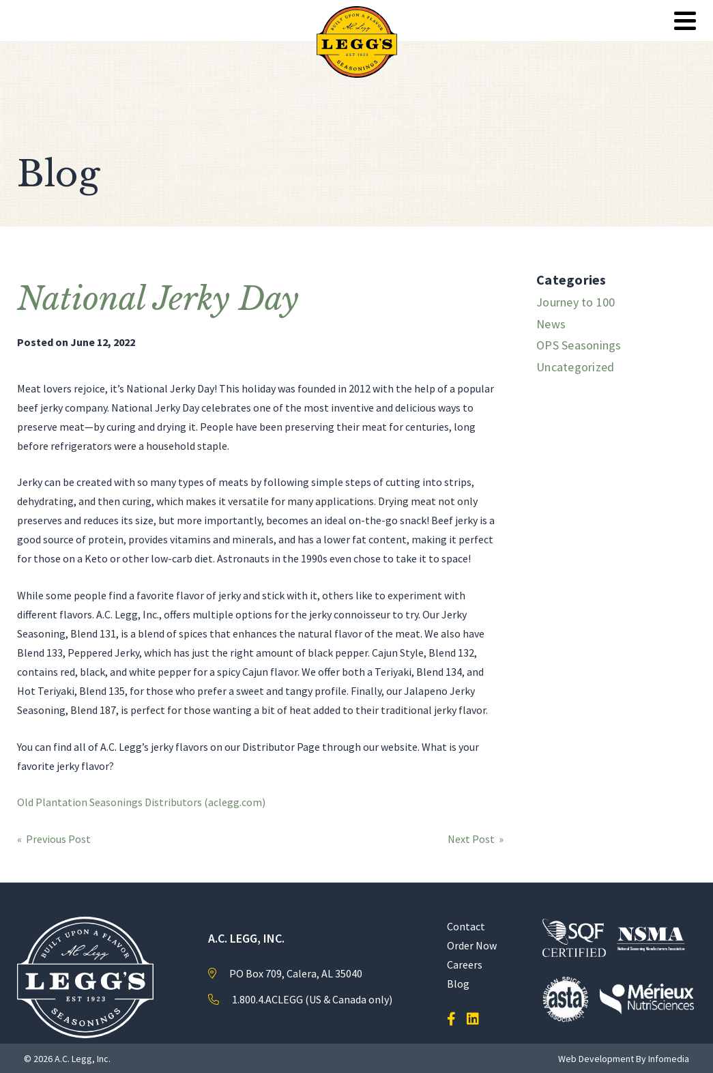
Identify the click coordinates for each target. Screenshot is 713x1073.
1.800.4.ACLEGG (267, 999)
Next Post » (476, 839)
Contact (466, 926)
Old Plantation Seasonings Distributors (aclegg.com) (141, 802)
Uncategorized (575, 367)
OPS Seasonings (579, 345)
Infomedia (668, 1059)
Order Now (472, 945)
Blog (458, 983)
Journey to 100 (575, 302)
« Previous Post (54, 839)
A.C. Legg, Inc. (83, 1059)
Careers (464, 964)
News (551, 324)
